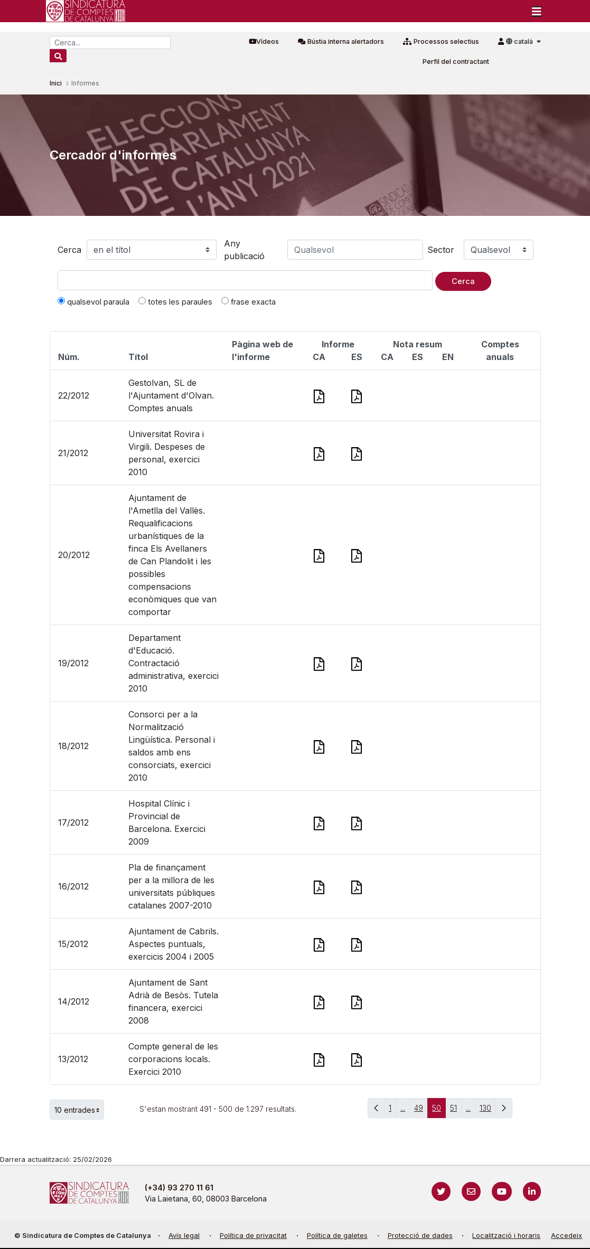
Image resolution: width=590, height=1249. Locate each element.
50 (439, 1110)
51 (456, 1110)
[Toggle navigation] (537, 11)
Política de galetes (337, 1235)
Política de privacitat (253, 1235)
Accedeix (566, 1235)
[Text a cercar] (245, 280)
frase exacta (248, 301)
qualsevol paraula (93, 301)
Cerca (69, 249)
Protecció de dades (420, 1235)
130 (488, 1110)
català (520, 41)
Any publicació (244, 249)
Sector (440, 249)
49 (421, 1110)
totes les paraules (175, 301)
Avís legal (184, 1235)
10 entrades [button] (79, 1110)
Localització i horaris (506, 1235)
